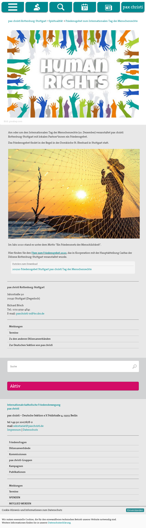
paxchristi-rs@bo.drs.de (30, 313)
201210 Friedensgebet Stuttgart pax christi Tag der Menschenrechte (52, 269)
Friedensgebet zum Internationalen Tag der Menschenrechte (102, 21)
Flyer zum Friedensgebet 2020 (49, 252)
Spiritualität (56, 21)
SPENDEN (14, 497)
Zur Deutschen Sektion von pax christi (31, 345)
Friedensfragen (18, 442)
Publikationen (17, 472)
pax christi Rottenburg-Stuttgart (27, 21)
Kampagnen (16, 466)
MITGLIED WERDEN (20, 503)
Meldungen (16, 326)
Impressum (14, 429)
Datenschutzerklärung (59, 522)
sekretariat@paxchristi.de (28, 426)
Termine (13, 332)
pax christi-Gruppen (20, 460)
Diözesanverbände (19, 448)
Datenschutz (30, 429)
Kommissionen (17, 454)
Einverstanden (135, 510)
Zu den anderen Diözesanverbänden (30, 338)
